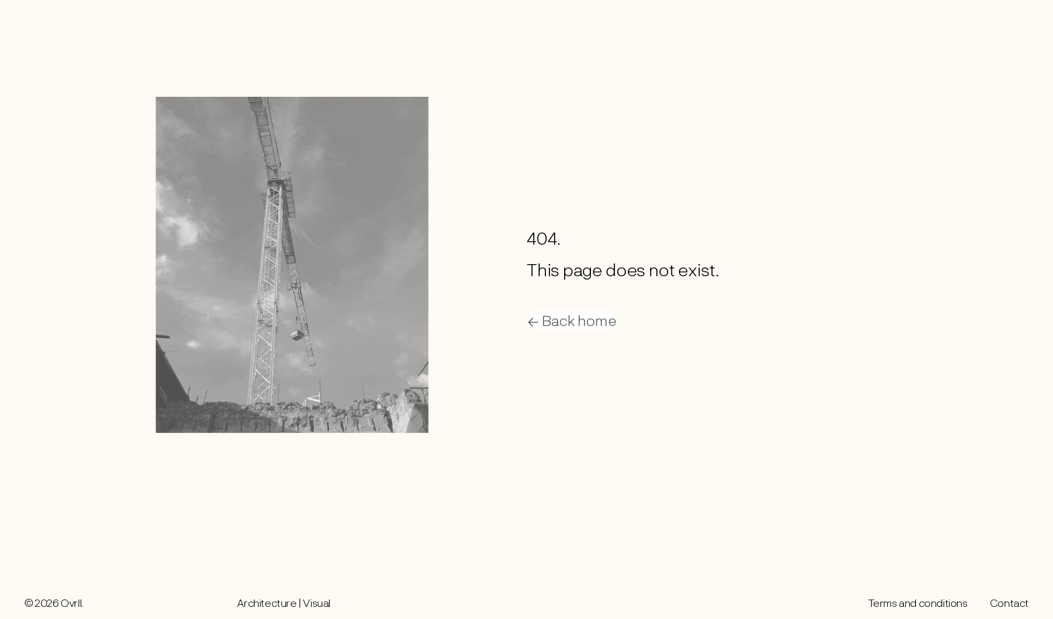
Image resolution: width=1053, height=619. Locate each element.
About (963, 23)
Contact (1008, 23)
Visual (316, 602)
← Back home (571, 320)
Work (926, 23)
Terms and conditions (918, 602)
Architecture (266, 602)
